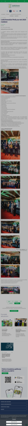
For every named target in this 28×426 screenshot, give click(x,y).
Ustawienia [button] (14, 419)
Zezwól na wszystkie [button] (14, 424)
